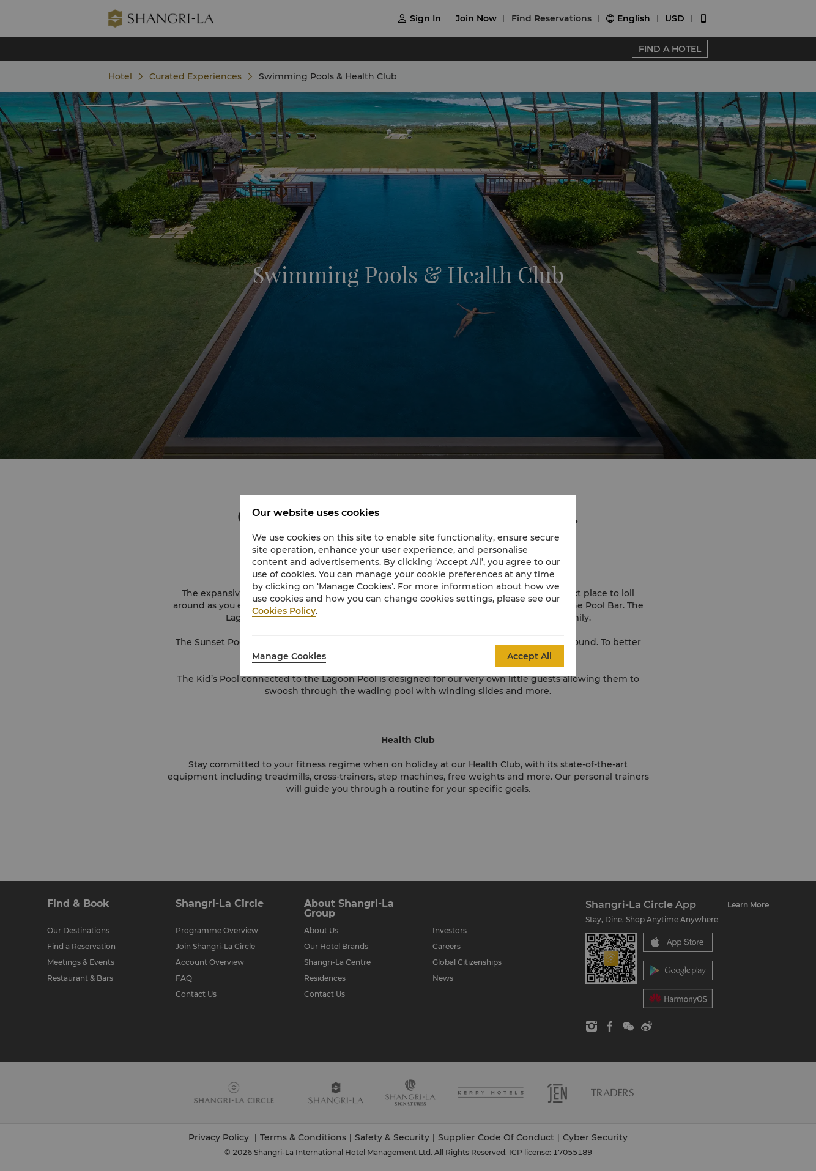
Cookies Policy (284, 610)
